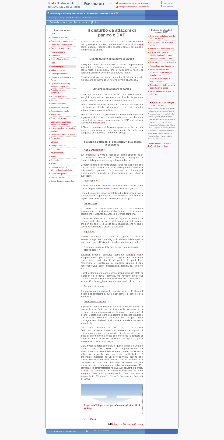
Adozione (54, 100)
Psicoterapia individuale (60, 48)
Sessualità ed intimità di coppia (63, 135)
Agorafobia (89, 231)
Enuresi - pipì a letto (58, 97)
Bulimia (54, 164)
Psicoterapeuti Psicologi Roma (65, 431)
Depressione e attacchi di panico (163, 62)
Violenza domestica (58, 104)
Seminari (54, 142)
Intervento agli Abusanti (60, 107)
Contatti (111, 13)
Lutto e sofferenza (58, 70)
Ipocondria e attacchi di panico (162, 59)
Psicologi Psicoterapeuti (74, 13)
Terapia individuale (67, 18)
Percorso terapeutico (59, 174)
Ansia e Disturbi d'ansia (60, 59)
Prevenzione (56, 138)
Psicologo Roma (161, 146)
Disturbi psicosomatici (59, 74)
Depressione (56, 149)
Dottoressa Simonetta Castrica (125, 424)
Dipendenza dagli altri (95, 301)
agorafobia (100, 122)
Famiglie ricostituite (58, 146)
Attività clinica (56, 115)
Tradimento (55, 56)
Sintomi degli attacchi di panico (162, 49)
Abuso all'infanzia (57, 153)
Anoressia (55, 160)
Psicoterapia (56, 13)
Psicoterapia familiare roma (61, 45)
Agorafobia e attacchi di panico (162, 66)
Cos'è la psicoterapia (59, 118)
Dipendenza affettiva (59, 37)
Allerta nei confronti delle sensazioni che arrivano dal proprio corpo (161, 72)
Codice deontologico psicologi (62, 181)
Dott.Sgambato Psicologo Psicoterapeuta (134, 7)
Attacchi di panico (58, 67)
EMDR (53, 34)
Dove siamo (91, 13)
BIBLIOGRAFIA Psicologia (162, 103)
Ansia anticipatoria (93, 150)
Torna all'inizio (89, 419)
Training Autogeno (58, 52)
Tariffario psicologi (58, 177)
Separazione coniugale (60, 111)
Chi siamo (102, 13)
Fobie (53, 63)
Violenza (54, 156)
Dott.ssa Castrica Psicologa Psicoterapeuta (134, 3)
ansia (140, 44)
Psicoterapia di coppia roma (61, 41)
